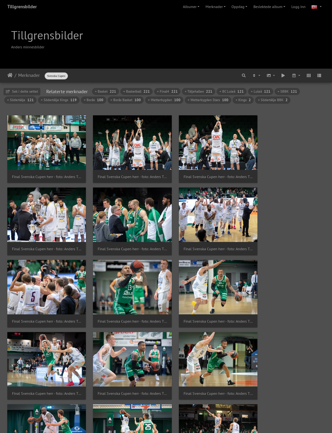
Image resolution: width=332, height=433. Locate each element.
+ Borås (93, 100)
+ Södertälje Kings (59, 100)
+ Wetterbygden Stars (208, 100)
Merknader (214, 6)
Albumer (190, 6)
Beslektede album (267, 6)
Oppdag (237, 6)
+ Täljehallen (198, 91)
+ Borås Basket (125, 100)
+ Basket (105, 91)
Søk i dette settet (22, 91)
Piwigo (174, 423)
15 (182, 405)
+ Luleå (260, 91)
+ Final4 (167, 91)
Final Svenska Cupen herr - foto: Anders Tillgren (44, 173)
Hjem (10, 75)
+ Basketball (136, 91)
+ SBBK (287, 91)
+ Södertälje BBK (273, 100)
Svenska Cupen (56, 76)
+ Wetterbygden (164, 100)
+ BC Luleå (231, 91)
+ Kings (243, 100)
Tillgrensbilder (22, 7)
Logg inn (298, 6)
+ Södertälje (20, 100)
